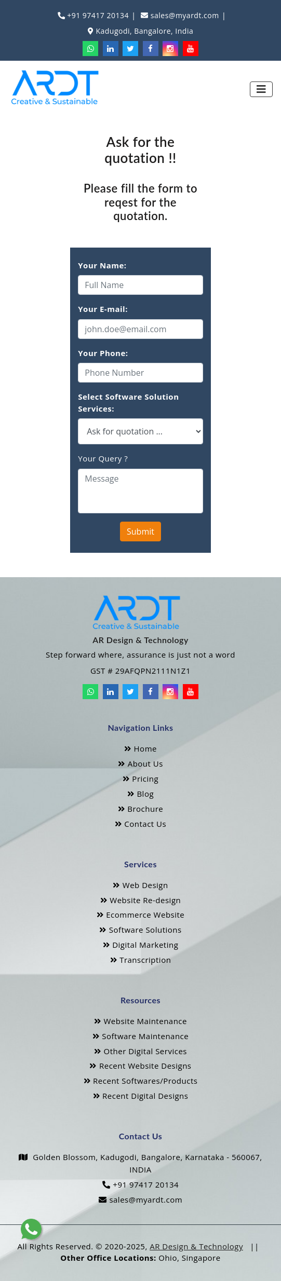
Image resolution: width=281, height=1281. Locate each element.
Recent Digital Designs (141, 1096)
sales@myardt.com (184, 15)
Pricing (140, 778)
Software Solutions (140, 929)
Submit (140, 531)
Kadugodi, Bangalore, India (143, 31)
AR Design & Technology (196, 1246)
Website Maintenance (140, 1021)
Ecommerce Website (141, 914)
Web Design (140, 885)
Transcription (140, 960)
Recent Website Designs (140, 1065)
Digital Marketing (141, 944)
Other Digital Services (140, 1051)
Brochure (140, 808)
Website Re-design (140, 900)
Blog (140, 793)
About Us (140, 763)
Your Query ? (103, 458)
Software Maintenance (140, 1036)
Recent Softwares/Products (141, 1080)
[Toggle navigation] (261, 89)
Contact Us (140, 824)
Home (140, 748)
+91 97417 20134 (97, 15)
